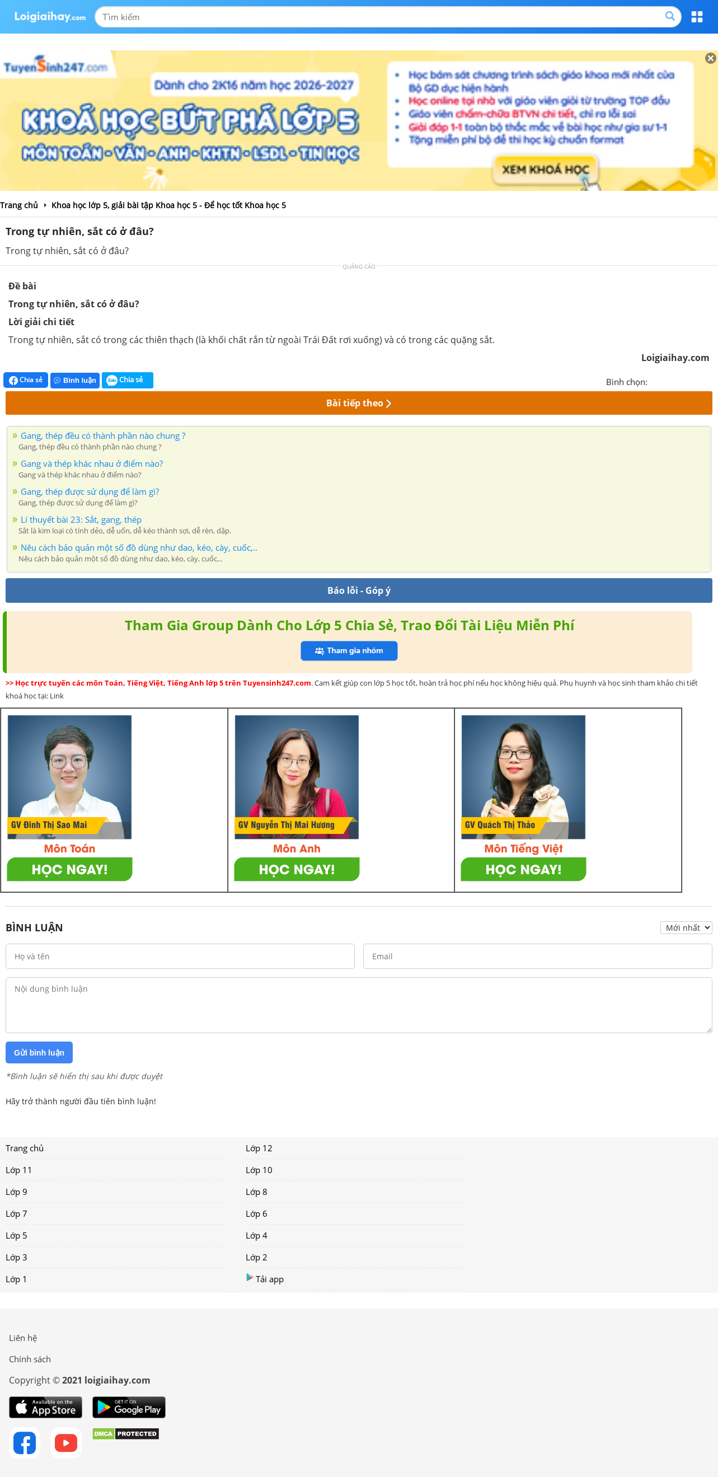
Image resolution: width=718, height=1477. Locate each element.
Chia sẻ (26, 380)
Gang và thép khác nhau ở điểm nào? (92, 463)
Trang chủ (25, 1148)
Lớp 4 (257, 1235)
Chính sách (30, 1359)
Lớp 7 (16, 1213)
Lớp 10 (259, 1169)
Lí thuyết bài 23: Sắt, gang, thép (81, 519)
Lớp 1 (16, 1278)
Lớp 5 (16, 1235)
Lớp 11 (19, 1169)
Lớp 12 (259, 1148)
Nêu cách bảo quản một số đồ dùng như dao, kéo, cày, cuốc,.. (139, 547)
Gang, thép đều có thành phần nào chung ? (103, 435)
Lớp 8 (257, 1191)
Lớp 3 (16, 1257)
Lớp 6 (257, 1213)
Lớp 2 (257, 1257)
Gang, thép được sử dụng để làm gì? (90, 491)
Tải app (265, 1278)
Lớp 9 (16, 1191)
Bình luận (75, 380)
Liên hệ (23, 1337)
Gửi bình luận (39, 1052)
